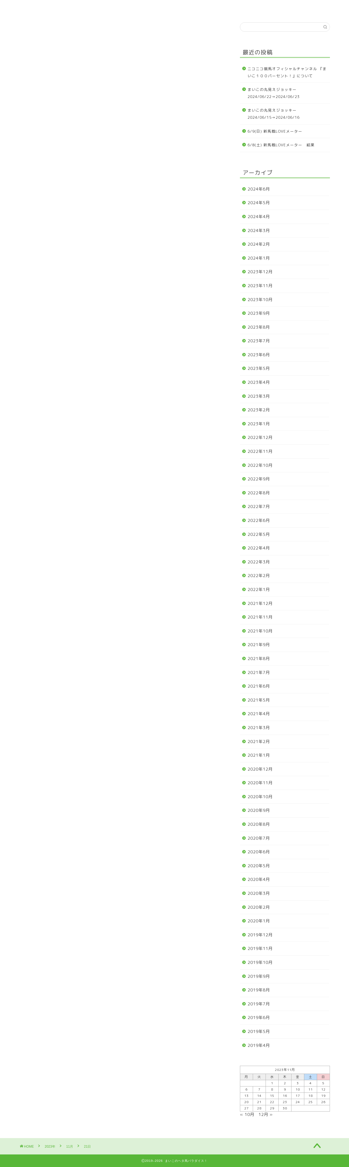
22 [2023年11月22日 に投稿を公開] (272, 1102)
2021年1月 (259, 755)
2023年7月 (259, 341)
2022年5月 (259, 534)
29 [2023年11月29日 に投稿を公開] (272, 1108)
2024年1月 (259, 258)
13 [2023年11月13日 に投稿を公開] (246, 1095)
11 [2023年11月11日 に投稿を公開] (310, 1089)
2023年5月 (259, 368)
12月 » (265, 1114)
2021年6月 (259, 686)
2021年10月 (260, 631)
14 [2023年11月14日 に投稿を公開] (259, 1095)
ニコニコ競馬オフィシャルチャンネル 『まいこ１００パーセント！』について (287, 72)
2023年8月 (259, 327)
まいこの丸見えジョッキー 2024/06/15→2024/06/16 (274, 114)
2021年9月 (259, 645)
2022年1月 (259, 589)
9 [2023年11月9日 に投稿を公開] (285, 1089)
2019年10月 (260, 962)
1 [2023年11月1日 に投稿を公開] (272, 1083)
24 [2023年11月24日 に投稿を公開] (298, 1102)
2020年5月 (259, 866)
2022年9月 (259, 479)
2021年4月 (259, 714)
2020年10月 (260, 797)
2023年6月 (259, 355)
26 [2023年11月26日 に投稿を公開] (323, 1102)
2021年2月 (259, 741)
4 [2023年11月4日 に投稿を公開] (310, 1083)
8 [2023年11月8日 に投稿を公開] (272, 1089)
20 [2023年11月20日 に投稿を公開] (246, 1102)
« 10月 (247, 1114)
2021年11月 (260, 617)
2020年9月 (259, 810)
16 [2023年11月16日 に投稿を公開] (285, 1095)
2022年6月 (259, 520)
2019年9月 (259, 976)
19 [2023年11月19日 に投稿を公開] (323, 1095)
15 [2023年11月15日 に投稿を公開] (272, 1095)
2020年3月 (259, 893)
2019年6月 (259, 1017)
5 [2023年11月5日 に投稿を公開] (323, 1083)
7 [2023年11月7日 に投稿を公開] (259, 1089)
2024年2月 (259, 244)
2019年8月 (259, 990)
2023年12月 (260, 272)
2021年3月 (259, 728)
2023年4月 (259, 382)
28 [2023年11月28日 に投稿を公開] (259, 1108)
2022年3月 (259, 562)
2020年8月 (259, 824)
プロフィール (64, 7)
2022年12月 (260, 437)
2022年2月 (259, 575)
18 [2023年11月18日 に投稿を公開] (310, 1095)
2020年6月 (259, 852)
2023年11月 (260, 286)
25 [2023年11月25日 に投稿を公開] (310, 1102)
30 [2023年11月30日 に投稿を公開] (285, 1108)
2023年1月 (259, 424)
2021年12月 (260, 603)
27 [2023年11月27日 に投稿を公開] (246, 1108)
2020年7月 (259, 838)
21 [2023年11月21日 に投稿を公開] (259, 1102)
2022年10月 (260, 465)
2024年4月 (259, 216)
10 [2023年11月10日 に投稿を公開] (298, 1089)
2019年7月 (259, 1004)
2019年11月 (260, 948)
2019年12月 (260, 935)
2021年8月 (259, 658)
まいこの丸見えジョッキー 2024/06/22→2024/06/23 (274, 93)
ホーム (32, 7)
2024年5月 (259, 203)
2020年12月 (260, 769)
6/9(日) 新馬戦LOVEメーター (275, 131)
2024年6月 (259, 189)
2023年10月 (260, 299)
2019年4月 (259, 1045)
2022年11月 (260, 451)
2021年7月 (259, 672)
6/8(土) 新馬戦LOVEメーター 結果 (281, 144)
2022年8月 (259, 493)
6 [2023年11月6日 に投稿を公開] (246, 1089)
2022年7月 (259, 506)
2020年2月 (259, 907)
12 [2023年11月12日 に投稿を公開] (323, 1089)
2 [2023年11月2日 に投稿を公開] (285, 1083)
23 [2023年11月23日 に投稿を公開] (285, 1102)
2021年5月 (259, 700)
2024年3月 (259, 230)
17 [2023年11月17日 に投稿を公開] (298, 1095)
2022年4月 (259, 548)
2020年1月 (259, 921)
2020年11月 (260, 783)
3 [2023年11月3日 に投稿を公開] (298, 1083)
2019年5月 (259, 1031)
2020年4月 (259, 879)
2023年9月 (259, 313)
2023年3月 (259, 396)
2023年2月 (259, 410)
